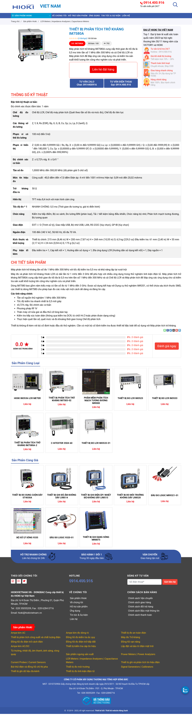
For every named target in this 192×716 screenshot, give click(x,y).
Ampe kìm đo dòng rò (77, 634)
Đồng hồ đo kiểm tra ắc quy (80, 639)
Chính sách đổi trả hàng (140, 608)
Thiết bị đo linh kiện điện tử (80, 673)
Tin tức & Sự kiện (131, 16)
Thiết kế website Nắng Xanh (116, 713)
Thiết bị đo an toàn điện (133, 634)
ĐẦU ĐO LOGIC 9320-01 (62, 539)
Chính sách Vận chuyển (140, 600)
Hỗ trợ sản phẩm (86, 16)
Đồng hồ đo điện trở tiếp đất (81, 643)
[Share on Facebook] (167, 332)
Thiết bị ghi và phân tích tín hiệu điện (140, 664)
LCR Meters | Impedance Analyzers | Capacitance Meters (92, 662)
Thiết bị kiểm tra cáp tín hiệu (81, 648)
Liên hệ (151, 16)
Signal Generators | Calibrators (137, 668)
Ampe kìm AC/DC (20, 648)
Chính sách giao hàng (139, 604)
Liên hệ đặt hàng (103, 71)
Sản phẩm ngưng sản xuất (80, 656)
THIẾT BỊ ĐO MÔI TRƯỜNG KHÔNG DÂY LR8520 (130, 498)
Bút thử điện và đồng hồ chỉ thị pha (29, 668)
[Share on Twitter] (170, 332)
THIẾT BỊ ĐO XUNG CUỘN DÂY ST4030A (27, 498)
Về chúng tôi (62, 16)
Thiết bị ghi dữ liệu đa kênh (25, 673)
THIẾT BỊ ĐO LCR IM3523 (130, 400)
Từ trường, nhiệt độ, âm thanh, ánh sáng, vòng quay (35, 654)
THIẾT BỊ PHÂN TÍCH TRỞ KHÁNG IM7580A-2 (27, 446)
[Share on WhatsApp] (164, 332)
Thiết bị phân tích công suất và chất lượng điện (35, 639)
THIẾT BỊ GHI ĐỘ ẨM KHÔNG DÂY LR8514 (61, 498)
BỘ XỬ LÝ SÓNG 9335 (27, 539)
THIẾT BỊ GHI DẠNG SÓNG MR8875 (96, 540)
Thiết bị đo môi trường (78, 668)
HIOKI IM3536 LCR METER (27, 400)
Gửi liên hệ (170, 584)
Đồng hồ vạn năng (130, 643)
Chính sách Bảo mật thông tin (143, 612)
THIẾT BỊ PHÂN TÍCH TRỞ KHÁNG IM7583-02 (62, 401)
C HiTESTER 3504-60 (61, 445)
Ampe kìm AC (18, 634)
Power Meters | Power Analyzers (138, 656)
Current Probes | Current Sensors (28, 664)
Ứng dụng (109, 16)
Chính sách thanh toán (140, 617)
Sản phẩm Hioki (25, 16)
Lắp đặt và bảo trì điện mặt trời (137, 648)
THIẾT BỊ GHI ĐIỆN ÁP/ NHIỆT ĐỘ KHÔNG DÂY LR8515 (96, 498)
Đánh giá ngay (166, 348)
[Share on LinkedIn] (179, 332)
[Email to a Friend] (173, 332)
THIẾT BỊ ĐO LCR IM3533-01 (96, 445)
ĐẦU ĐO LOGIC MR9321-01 (164, 497)
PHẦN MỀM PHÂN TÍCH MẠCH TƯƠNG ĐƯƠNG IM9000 (96, 403)
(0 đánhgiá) (82, 40)
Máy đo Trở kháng (130, 639)
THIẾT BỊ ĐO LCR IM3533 (164, 400)
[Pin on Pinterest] (176, 332)
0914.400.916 (153, 2)
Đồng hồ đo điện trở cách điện (27, 643)
